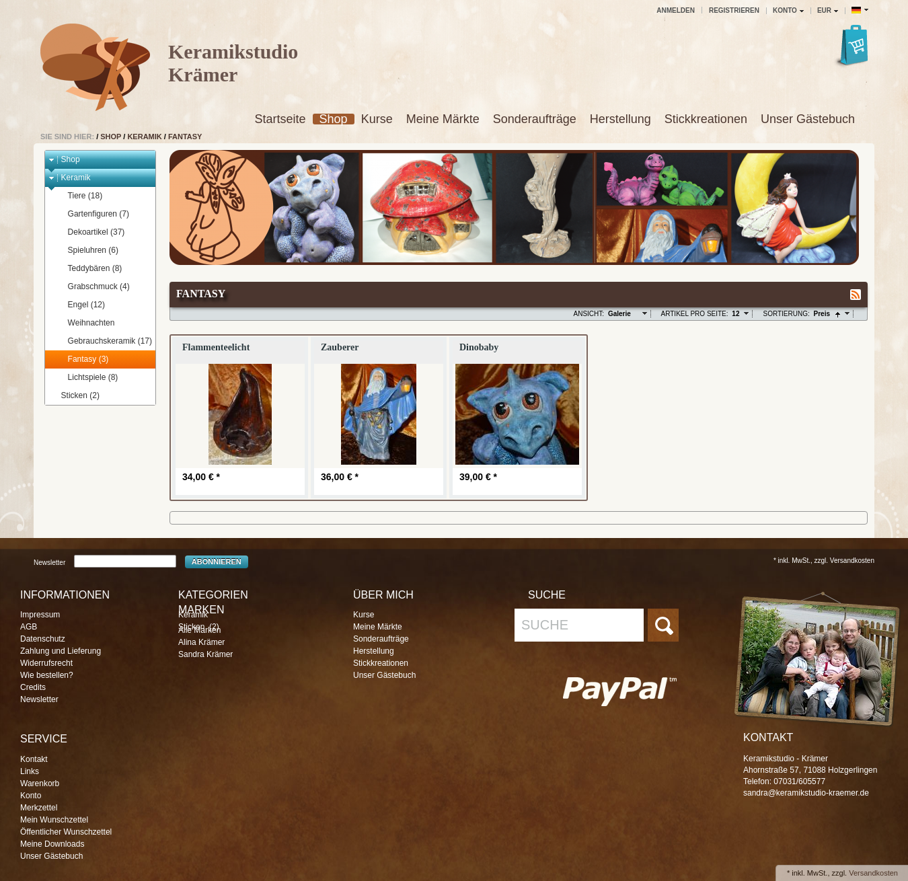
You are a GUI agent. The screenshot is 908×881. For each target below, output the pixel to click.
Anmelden (675, 10)
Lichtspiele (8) (86, 378)
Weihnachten (85, 323)
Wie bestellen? (46, 675)
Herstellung (620, 119)
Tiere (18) (79, 196)
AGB (28, 626)
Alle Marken (199, 630)
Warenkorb (39, 783)
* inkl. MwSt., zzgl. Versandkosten (823, 560)
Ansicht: (589, 313)
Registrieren (734, 10)
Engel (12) (80, 305)
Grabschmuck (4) (92, 287)
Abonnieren (216, 562)
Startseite (280, 119)
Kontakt (34, 759)
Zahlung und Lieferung (60, 651)
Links (29, 771)
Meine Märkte (443, 119)
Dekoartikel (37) (90, 232)
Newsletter (49, 562)
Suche (544, 624)
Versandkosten (873, 873)
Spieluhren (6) (86, 250)
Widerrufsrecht (46, 663)
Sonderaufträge (534, 119)
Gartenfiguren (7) (92, 214)
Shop (333, 119)
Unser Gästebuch (808, 119)
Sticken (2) (74, 396)
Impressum (40, 614)
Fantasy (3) (82, 359)
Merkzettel (38, 807)
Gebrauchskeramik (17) (103, 341)
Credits (33, 687)
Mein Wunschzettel (54, 820)
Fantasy (185, 136)
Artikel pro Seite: (694, 313)
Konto (30, 795)
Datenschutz (42, 639)
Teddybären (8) (88, 269)
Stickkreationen (706, 119)
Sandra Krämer (205, 654)
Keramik (144, 136)
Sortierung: (786, 313)
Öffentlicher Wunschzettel (66, 832)
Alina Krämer (201, 642)
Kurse (377, 119)
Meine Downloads (52, 844)
